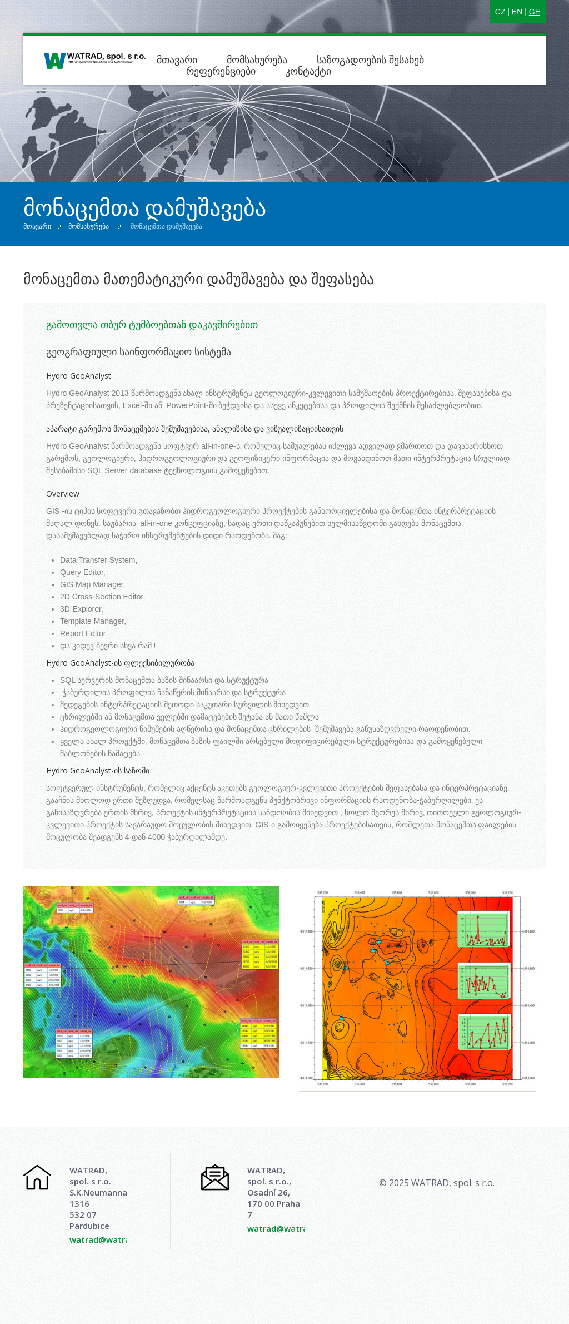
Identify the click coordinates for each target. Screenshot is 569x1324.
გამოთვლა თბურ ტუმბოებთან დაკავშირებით (152, 324)
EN (517, 11)
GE (534, 11)
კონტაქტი (308, 70)
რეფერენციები (221, 70)
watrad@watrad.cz (107, 1239)
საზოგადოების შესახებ (372, 59)
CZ (500, 11)
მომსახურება (257, 59)
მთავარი (177, 59)
